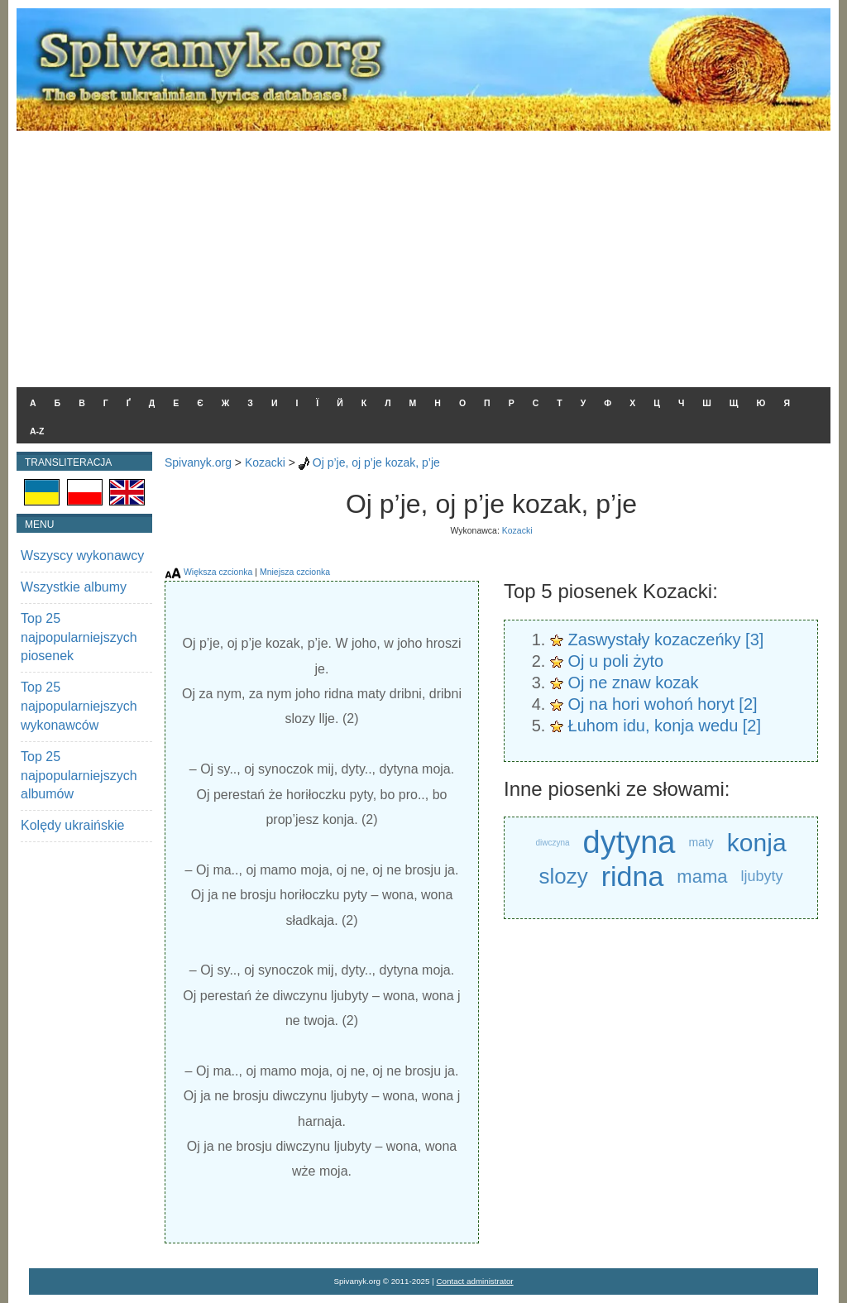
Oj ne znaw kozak (633, 682)
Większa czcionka (218, 572)
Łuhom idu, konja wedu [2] (665, 725)
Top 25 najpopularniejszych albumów (79, 776)
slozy (562, 876)
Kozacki (265, 462)
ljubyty (761, 876)
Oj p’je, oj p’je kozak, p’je (376, 462)
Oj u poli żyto (616, 661)
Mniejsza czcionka (295, 572)
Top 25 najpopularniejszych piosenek (79, 637)
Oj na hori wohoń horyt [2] (663, 704)
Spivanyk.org (198, 462)
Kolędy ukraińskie (72, 825)
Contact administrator (475, 1281)
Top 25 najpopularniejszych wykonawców (79, 706)
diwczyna (552, 842)
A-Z (37, 431)
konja (757, 842)
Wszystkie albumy (74, 587)
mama (702, 876)
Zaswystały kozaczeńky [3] (666, 639)
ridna (632, 876)
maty (701, 842)
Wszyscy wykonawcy (82, 556)
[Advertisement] (423, 255)
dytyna (629, 843)
